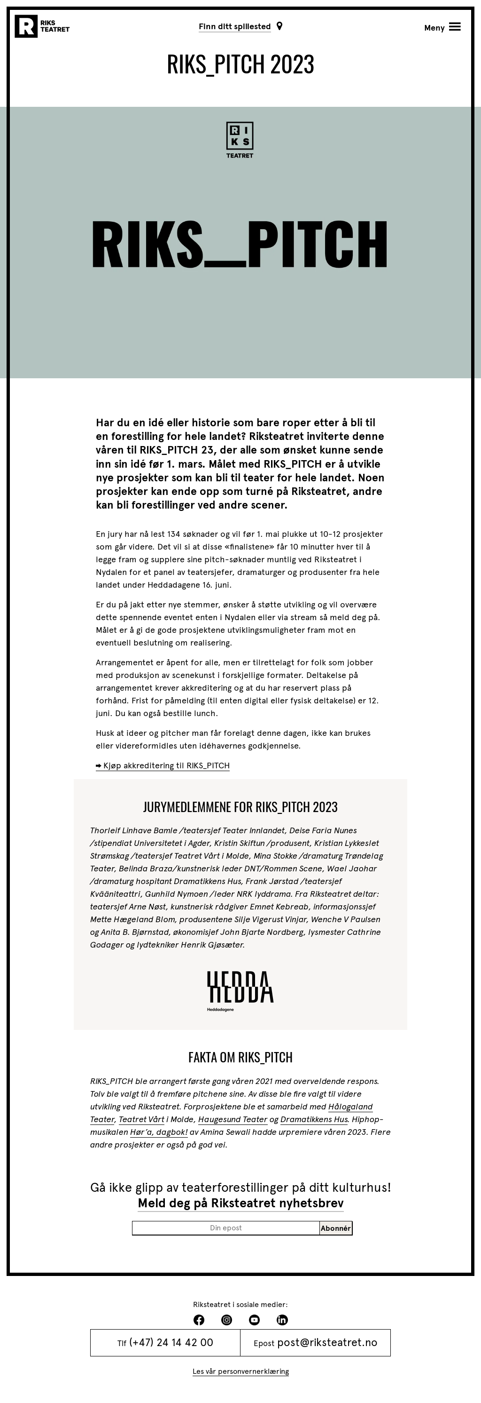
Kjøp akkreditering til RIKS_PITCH (166, 765)
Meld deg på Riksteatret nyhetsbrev (241, 1203)
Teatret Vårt (141, 1119)
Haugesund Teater (233, 1119)
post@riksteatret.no (327, 1342)
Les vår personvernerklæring (241, 1371)
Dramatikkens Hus (314, 1119)
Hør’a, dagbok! (159, 1132)
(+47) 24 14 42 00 (171, 1342)
